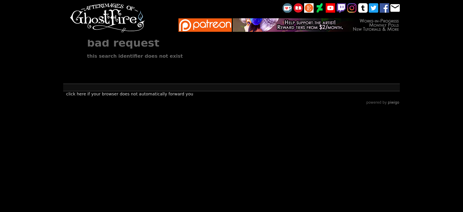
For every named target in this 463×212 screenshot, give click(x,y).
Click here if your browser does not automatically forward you (129, 94)
